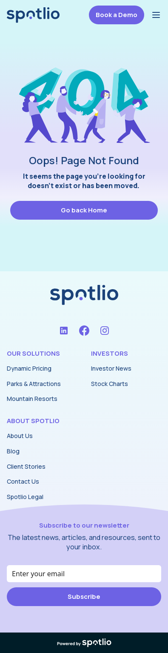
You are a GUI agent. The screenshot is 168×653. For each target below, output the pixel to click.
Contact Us (23, 481)
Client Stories (26, 466)
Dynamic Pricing (29, 368)
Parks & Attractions (34, 384)
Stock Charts (109, 384)
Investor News (111, 368)
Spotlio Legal (25, 497)
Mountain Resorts (32, 399)
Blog (13, 451)
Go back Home (84, 210)
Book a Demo (116, 14)
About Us (20, 436)
